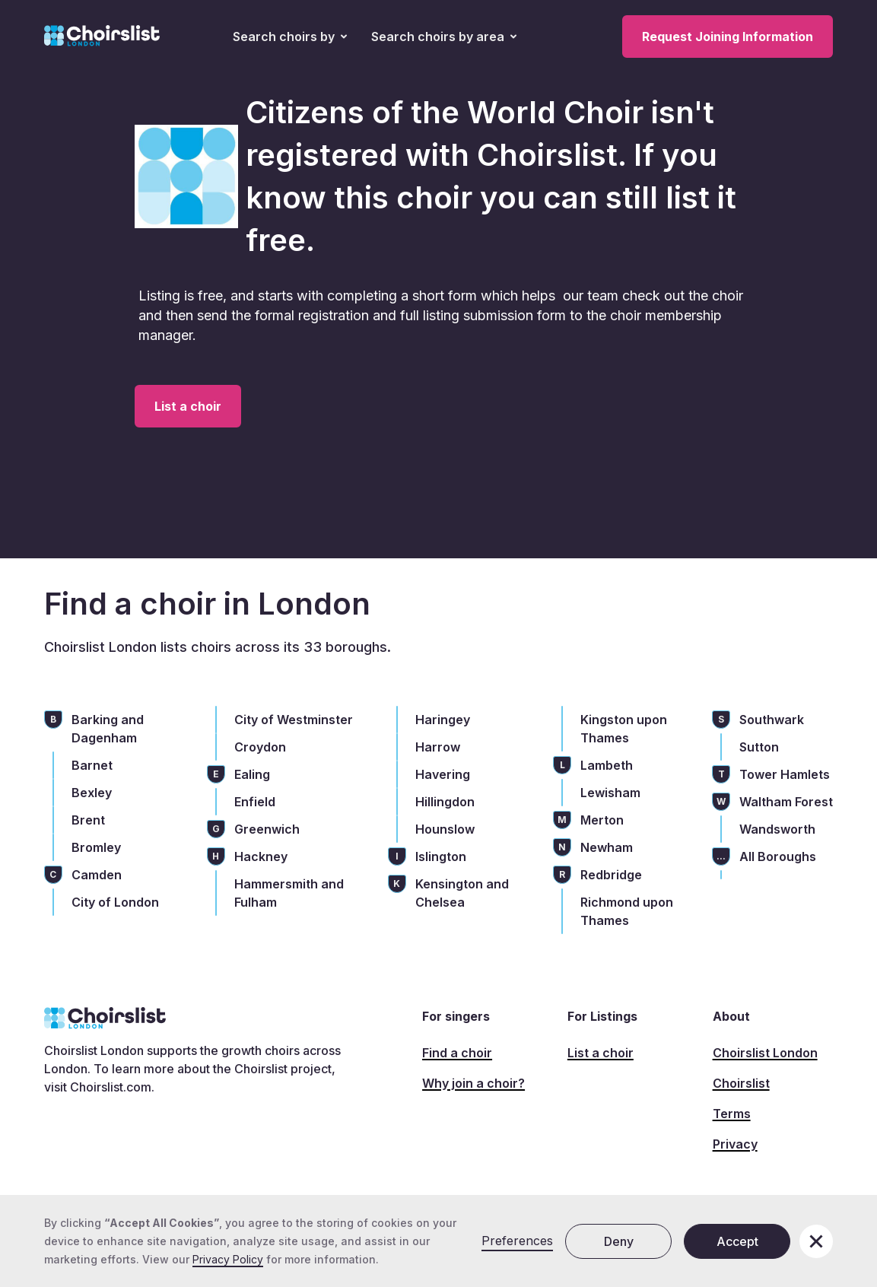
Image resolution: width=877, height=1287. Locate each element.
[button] (290, 36)
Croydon (260, 747)
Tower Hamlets (784, 774)
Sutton (759, 747)
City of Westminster (293, 719)
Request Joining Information (727, 36)
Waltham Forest (786, 801)
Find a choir (457, 1052)
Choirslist (741, 1083)
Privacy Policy (227, 1259)
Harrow (437, 747)
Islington (440, 856)
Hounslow (445, 829)
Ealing (252, 774)
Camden (96, 874)
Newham (606, 847)
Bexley (91, 792)
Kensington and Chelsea (462, 893)
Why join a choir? (473, 1083)
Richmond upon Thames (626, 911)
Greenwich (267, 829)
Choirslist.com (110, 1087)
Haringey (442, 719)
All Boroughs (777, 856)
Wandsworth (777, 829)
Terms (732, 1113)
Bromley (96, 847)
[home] (102, 36)
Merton (602, 820)
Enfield (254, 801)
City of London (115, 902)
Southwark (771, 719)
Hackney (261, 856)
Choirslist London (765, 1052)
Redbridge (611, 874)
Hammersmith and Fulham (289, 893)
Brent (88, 820)
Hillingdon (445, 801)
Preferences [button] (517, 1240)
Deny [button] (619, 1241)
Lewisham (610, 792)
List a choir (187, 406)
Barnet (92, 765)
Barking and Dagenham (107, 728)
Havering (442, 774)
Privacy (735, 1144)
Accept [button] (737, 1241)
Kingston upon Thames (623, 728)
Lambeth (606, 765)
